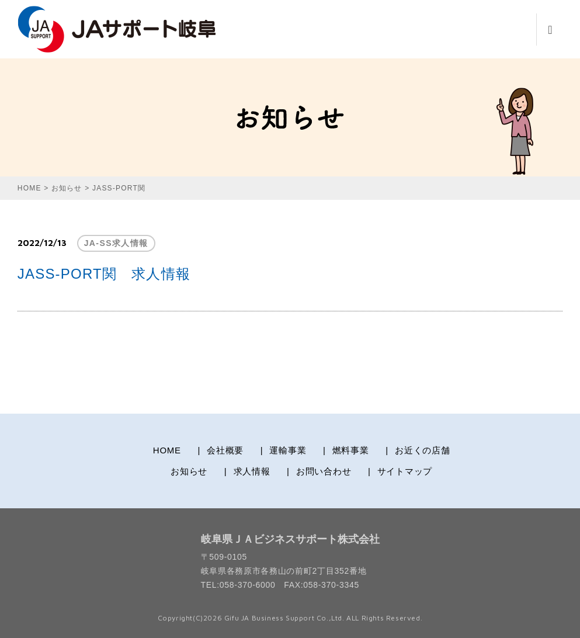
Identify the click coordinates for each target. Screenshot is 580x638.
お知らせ (189, 471)
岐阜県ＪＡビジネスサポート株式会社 (290, 539)
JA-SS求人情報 (116, 243)
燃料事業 (350, 450)
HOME (167, 450)
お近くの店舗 (422, 450)
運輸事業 (287, 450)
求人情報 (252, 471)
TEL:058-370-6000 (238, 585)
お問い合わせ (324, 471)
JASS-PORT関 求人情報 (104, 274)
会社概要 (225, 450)
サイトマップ (405, 471)
